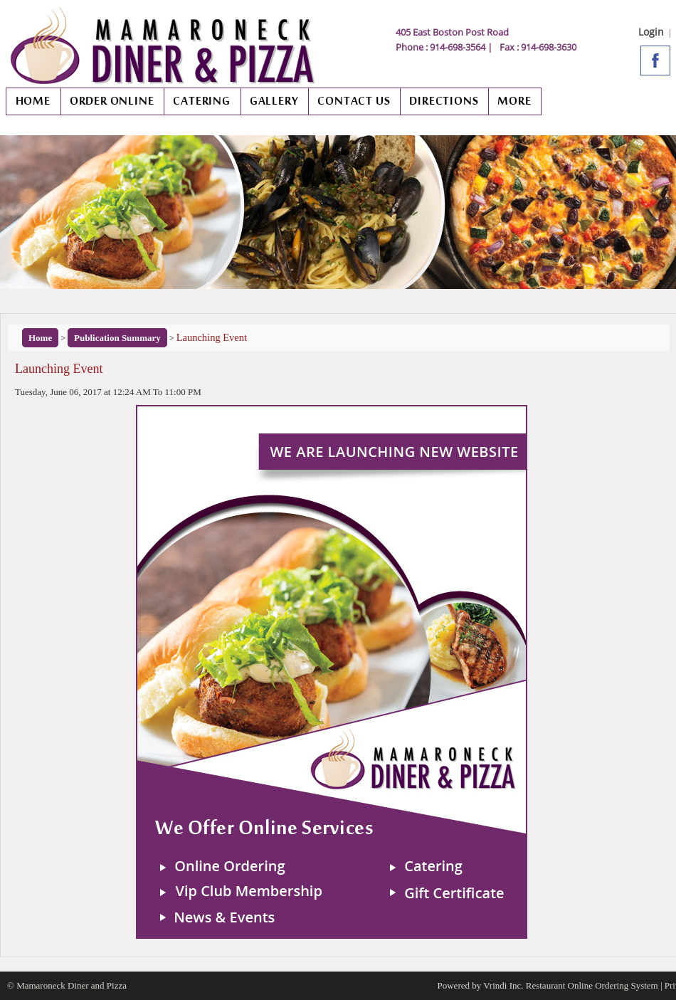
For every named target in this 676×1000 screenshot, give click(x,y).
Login (651, 31)
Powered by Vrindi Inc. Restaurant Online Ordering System (548, 985)
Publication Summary (117, 337)
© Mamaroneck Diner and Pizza (67, 985)
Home (40, 337)
